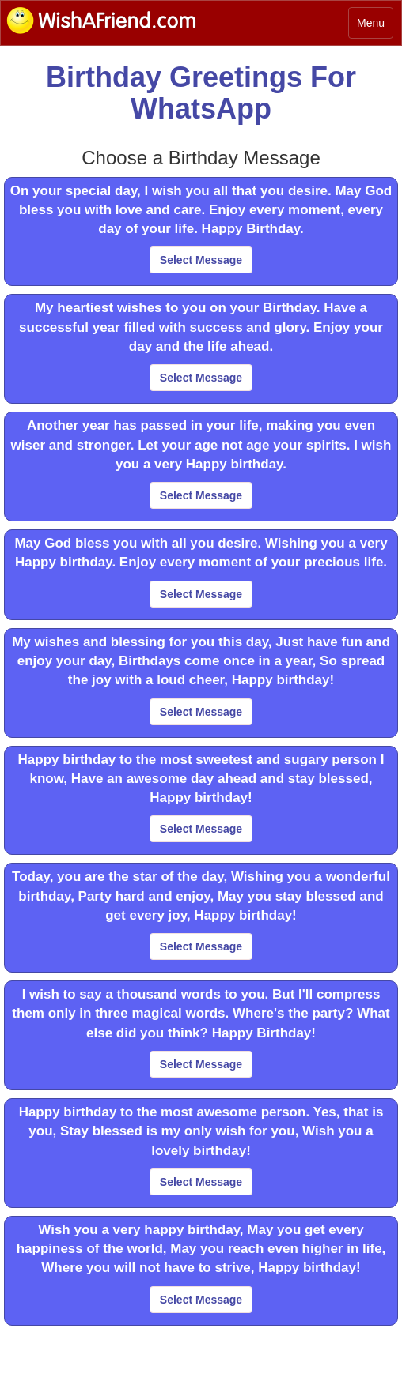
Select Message (201, 260)
